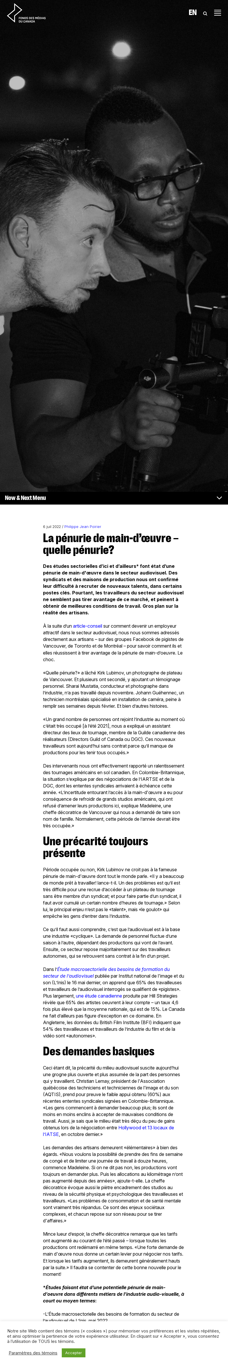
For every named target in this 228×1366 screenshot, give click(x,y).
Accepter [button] (73, 1352)
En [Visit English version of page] (193, 13)
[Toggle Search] (205, 12)
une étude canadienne (99, 996)
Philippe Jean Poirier (82, 526)
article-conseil (87, 626)
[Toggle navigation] (217, 13)
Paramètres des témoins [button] (33, 1353)
